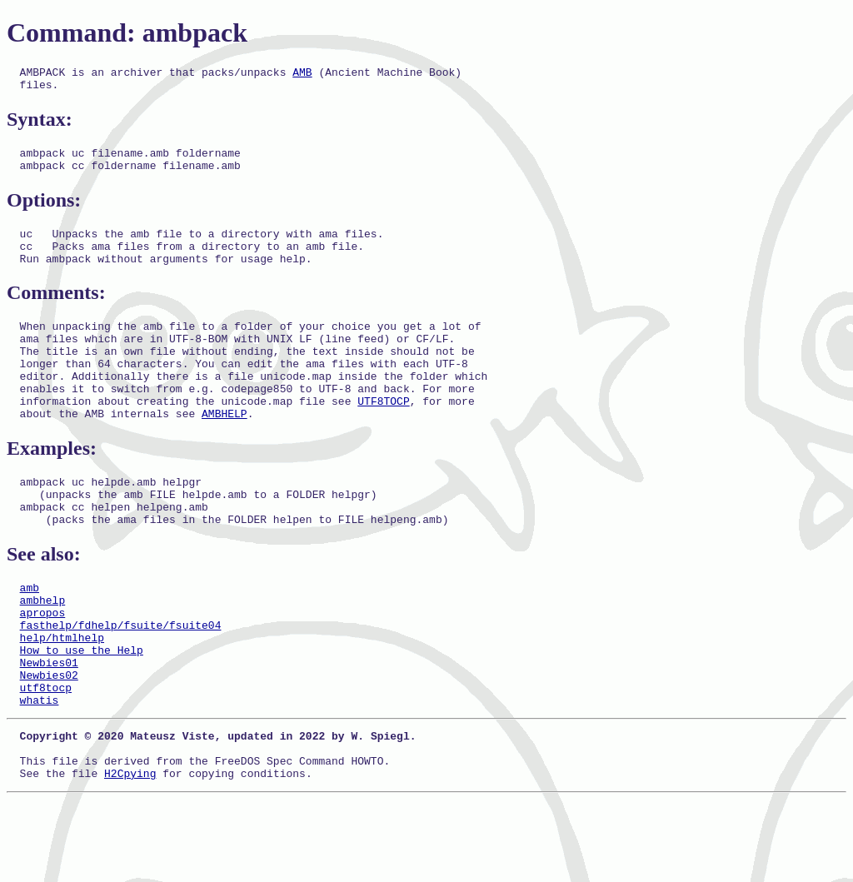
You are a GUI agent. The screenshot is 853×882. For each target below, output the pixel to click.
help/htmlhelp (62, 697)
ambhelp (43, 652)
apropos (43, 667)
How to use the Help (81, 712)
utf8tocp (46, 757)
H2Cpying (130, 855)
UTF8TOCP (383, 435)
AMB (302, 74)
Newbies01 (49, 727)
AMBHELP (224, 450)
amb (29, 637)
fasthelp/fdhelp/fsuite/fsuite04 (121, 682)
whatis (39, 772)
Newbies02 (49, 742)
